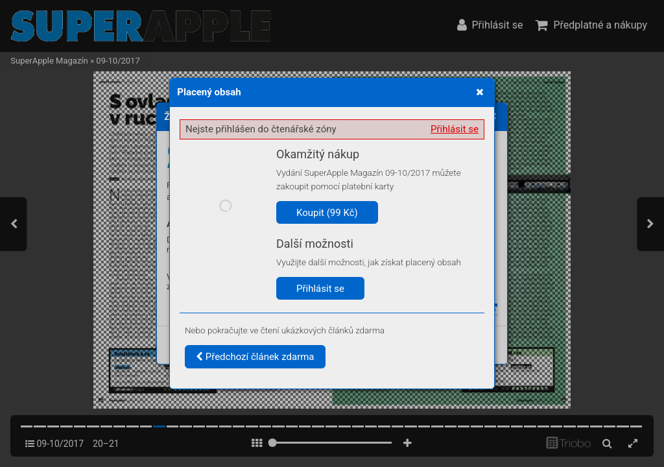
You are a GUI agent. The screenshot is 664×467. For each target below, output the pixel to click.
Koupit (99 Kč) (327, 213)
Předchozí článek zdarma (255, 357)
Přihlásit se (455, 129)
